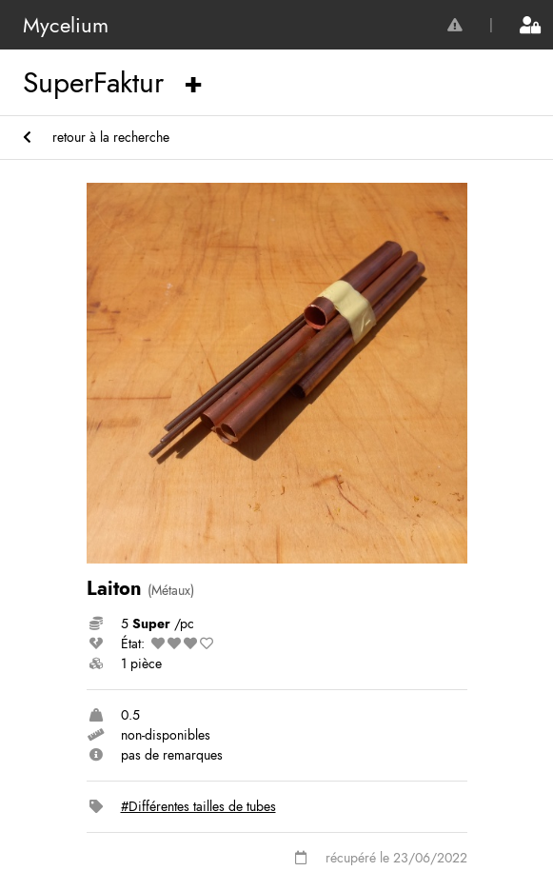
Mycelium (66, 25)
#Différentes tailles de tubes (198, 806)
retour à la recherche (96, 137)
